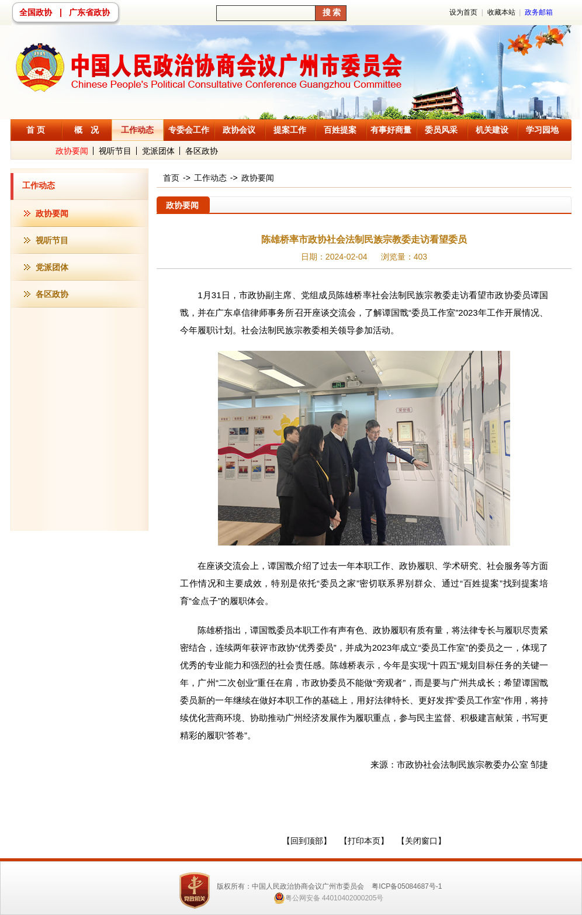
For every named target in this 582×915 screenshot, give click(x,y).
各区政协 (201, 151)
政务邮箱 (539, 12)
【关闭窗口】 (421, 840)
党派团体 (158, 151)
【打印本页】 (364, 840)
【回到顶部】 (306, 840)
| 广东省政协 (85, 12)
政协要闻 (72, 151)
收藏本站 (501, 12)
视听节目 (115, 151)
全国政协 (35, 12)
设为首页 (463, 12)
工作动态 (38, 185)
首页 (171, 177)
